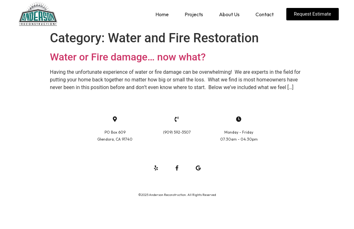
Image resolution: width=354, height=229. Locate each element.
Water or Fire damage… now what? (128, 57)
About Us (229, 14)
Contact (264, 14)
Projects (194, 14)
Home (162, 14)
